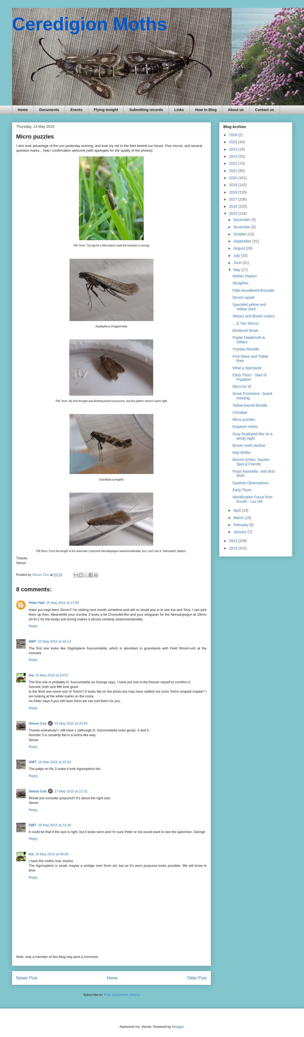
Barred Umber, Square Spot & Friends (250, 461)
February (241, 525)
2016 (233, 206)
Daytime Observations (250, 483)
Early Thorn (241, 490)
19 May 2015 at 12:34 (54, 825)
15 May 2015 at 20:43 (70, 723)
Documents (49, 110)
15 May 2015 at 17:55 (62, 603)
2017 (233, 199)
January (240, 532)
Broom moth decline (248, 445)
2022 (233, 163)
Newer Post (27, 978)
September (242, 241)
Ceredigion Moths (89, 24)
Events (77, 110)
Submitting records (146, 110)
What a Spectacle (246, 368)
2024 (233, 149)
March (239, 518)
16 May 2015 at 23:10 (54, 762)
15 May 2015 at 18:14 (54, 641)
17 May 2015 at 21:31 (70, 791)
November (242, 227)
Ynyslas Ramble (245, 349)
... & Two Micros (245, 323)
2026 (233, 135)
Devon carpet (243, 297)
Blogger (178, 1027)
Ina (31, 675)
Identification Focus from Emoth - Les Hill (252, 499)
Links (179, 110)
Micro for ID (241, 386)
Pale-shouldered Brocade (253, 290)
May (237, 270)
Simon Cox (38, 723)
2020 (233, 178)
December (242, 220)
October (240, 234)
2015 (233, 213)
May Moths (241, 452)
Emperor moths (245, 426)
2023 (233, 156)
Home (23, 110)
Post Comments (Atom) (122, 995)
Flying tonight (106, 110)
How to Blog (206, 110)
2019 (233, 185)
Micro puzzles (243, 419)
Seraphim (240, 283)
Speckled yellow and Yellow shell (249, 306)
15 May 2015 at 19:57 (51, 675)
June (237, 263)
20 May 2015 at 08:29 (51, 854)
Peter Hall (37, 603)
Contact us (264, 110)
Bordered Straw (245, 330)
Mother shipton (244, 276)
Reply (33, 626)
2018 (233, 192)
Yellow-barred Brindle (249, 405)
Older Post (197, 978)
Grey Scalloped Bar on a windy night (252, 436)
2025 (233, 142)
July (237, 255)
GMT (32, 641)
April (237, 510)
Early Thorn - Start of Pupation (249, 377)
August (239, 248)
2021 (233, 171)
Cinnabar (239, 412)
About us (236, 110)
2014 (233, 541)
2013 (233, 548)
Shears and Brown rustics (253, 316)
